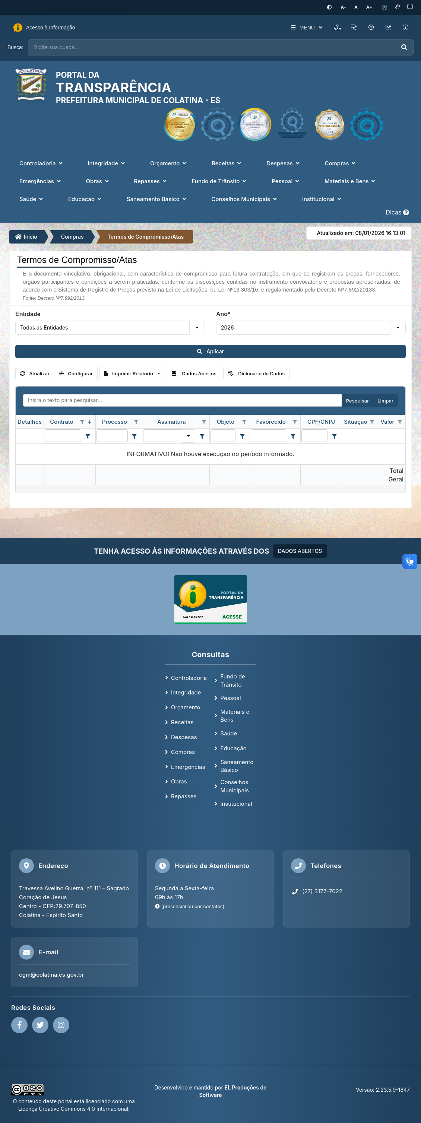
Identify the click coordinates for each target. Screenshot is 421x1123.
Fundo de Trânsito (232, 679)
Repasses (183, 795)
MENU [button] (303, 27)
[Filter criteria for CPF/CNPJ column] (334, 435)
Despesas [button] (283, 162)
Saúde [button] (31, 198)
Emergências (188, 766)
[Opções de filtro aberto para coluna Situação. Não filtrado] (372, 421)
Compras (72, 236)
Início (26, 236)
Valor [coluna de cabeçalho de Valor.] (387, 420)
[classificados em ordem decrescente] (90, 421)
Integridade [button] (107, 162)
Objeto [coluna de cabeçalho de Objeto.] (225, 420)
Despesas (184, 736)
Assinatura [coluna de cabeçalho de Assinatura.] (171, 420)
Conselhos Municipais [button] (244, 198)
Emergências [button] (40, 180)
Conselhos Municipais (234, 785)
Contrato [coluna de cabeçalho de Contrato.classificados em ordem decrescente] (61, 420)
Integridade (186, 692)
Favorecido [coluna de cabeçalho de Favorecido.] (271, 420)
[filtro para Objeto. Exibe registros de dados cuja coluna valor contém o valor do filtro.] (222, 435)
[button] (197, 327)
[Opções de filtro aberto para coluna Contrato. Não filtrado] (82, 421)
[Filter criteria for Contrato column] (88, 435)
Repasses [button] (151, 180)
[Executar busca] (404, 47)
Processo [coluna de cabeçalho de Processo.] (114, 420)
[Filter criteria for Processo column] (134, 435)
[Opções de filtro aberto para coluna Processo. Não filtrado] (136, 421)
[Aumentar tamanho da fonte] (370, 7)
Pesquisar (357, 400)
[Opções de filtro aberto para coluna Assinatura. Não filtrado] (204, 421)
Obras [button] (98, 180)
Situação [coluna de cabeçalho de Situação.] (355, 420)
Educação (233, 747)
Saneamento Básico (236, 765)
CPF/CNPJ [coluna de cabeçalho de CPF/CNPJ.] (321, 420)
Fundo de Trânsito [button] (220, 180)
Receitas (182, 721)
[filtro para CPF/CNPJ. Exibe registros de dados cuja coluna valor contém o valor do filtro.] (314, 435)
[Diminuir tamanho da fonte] (347, 7)
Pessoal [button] (286, 180)
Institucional (236, 803)
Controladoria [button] (41, 162)
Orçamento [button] (169, 162)
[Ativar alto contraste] (334, 7)
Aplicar (210, 350)
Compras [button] (341, 162)
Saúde (228, 733)
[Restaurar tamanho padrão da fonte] (358, 7)
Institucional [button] (322, 198)
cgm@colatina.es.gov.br (51, 974)
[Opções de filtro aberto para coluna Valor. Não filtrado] (399, 421)
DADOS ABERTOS (300, 550)
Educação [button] (85, 198)
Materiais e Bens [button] (351, 180)
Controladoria (189, 677)
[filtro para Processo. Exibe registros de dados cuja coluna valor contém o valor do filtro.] (112, 435)
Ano (223, 314)
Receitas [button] (227, 162)
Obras (179, 781)
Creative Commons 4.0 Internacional (82, 1108)
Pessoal (230, 697)
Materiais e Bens (234, 715)
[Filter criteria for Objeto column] (242, 435)
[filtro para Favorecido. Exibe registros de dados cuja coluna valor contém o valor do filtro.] (268, 435)
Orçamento (185, 706)
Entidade (28, 314)
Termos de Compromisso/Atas (145, 236)
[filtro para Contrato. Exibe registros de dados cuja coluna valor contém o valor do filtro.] (63, 435)
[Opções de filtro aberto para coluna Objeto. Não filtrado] (244, 421)
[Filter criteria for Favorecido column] (293, 435)
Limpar (385, 400)
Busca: (15, 47)
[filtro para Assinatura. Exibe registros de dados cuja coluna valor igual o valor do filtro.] (163, 435)
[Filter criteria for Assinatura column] (202, 435)
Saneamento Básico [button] (157, 198)
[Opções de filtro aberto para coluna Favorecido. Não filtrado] (294, 421)
